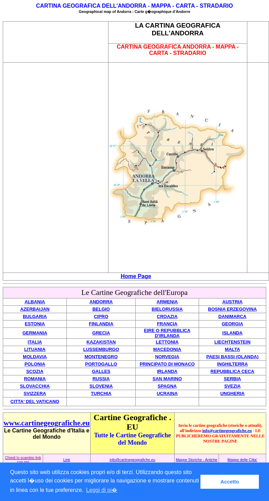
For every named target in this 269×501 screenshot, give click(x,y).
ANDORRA (101, 301)
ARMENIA (167, 301)
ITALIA (35, 342)
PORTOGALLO (101, 364)
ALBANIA (34, 301)
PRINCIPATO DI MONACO (167, 364)
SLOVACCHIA (35, 386)
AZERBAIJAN (35, 309)
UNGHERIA (232, 393)
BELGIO (101, 309)
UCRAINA (167, 393)
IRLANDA (167, 371)
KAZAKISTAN (101, 342)
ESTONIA (35, 323)
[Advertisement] (56, 41)
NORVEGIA (167, 356)
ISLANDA (232, 333)
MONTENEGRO (101, 356)
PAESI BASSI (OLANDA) (232, 356)
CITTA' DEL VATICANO (34, 401)
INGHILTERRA (232, 364)
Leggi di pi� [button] (101, 490)
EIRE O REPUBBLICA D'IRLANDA (167, 333)
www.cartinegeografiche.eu (46, 423)
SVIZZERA (34, 393)
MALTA (232, 349)
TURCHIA (101, 393)
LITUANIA (34, 349)
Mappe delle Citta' (242, 460)
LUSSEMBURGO (101, 349)
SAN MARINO (167, 378)
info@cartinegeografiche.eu (227, 430)
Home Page (136, 276)
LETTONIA (167, 342)
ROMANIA (34, 378)
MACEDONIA (167, 349)
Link (66, 460)
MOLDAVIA (35, 356)
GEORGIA (232, 323)
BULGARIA (35, 316)
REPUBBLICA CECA (232, 371)
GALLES (101, 371)
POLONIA (34, 364)
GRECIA (101, 333)
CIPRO (101, 316)
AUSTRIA (232, 301)
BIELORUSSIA (167, 309)
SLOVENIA (101, 386)
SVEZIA (232, 386)
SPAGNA (167, 386)
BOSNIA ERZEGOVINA (232, 309)
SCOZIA (34, 371)
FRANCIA (167, 323)
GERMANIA (34, 333)
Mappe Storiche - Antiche (196, 460)
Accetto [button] (229, 482)
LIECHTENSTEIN (232, 342)
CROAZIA (167, 316)
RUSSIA (100, 378)
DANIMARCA (232, 316)
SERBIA (232, 378)
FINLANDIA (101, 323)
